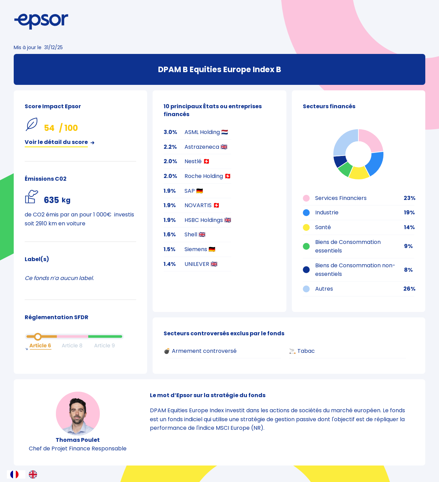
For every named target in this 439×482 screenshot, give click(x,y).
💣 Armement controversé (200, 351)
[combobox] (16, 474)
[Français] (16, 474)
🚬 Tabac (302, 351)
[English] (34, 474)
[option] (34, 474)
